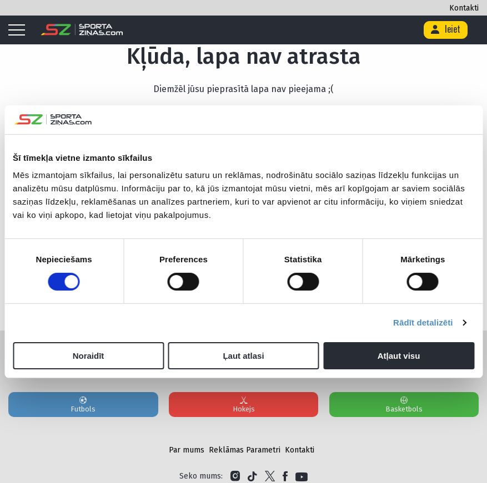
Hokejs (244, 404)
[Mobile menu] (19, 30)
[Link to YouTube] (301, 476)
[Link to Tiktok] (252, 476)
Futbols (83, 404)
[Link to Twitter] (270, 476)
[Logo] (81, 30)
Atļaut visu (399, 355)
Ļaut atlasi (243, 355)
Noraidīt (88, 355)
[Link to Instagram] (235, 476)
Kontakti (464, 8)
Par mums (186, 450)
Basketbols (404, 404)
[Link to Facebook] (285, 476)
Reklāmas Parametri (244, 450)
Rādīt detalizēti (423, 322)
